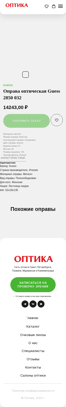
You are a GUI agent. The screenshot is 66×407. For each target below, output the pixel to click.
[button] (47, 6)
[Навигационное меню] (60, 6)
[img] (33, 256)
